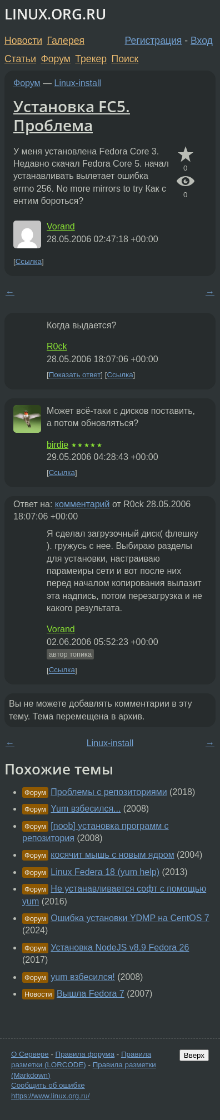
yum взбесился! (82, 977)
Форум (55, 58)
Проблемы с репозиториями (109, 792)
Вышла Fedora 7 (90, 993)
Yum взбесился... (86, 808)
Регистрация (153, 40)
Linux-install (77, 83)
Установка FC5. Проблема (71, 116)
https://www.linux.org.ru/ (50, 1096)
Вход (202, 40)
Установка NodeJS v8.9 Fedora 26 (120, 947)
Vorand (61, 226)
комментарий (82, 504)
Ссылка (29, 261)
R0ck (57, 346)
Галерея (65, 40)
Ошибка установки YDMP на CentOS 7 (130, 918)
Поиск (125, 58)
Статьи (20, 58)
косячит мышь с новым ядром (112, 854)
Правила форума (85, 1054)
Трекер (91, 58)
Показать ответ (75, 375)
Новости (23, 40)
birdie (57, 444)
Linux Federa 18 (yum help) (105, 872)
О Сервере (30, 1054)
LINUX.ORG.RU (55, 14)
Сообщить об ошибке (48, 1085)
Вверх (194, 1055)
